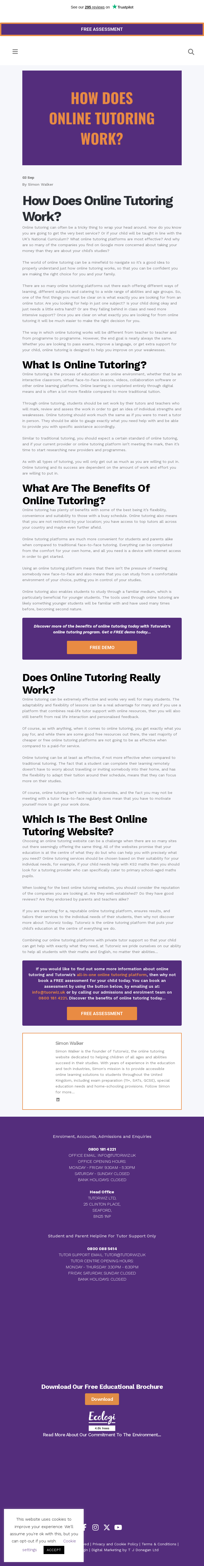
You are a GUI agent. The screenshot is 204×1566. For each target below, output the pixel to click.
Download (102, 1399)
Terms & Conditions (159, 1544)
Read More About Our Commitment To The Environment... (102, 1434)
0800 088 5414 (102, 1248)
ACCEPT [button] (54, 1550)
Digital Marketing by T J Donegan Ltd (125, 1550)
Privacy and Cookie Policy (115, 1544)
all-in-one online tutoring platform (112, 974)
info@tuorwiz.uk (48, 992)
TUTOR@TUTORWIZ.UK (124, 1254)
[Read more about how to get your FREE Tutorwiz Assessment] (102, 29)
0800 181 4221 (53, 998)
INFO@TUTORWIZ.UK (116, 1155)
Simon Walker (40, 184)
